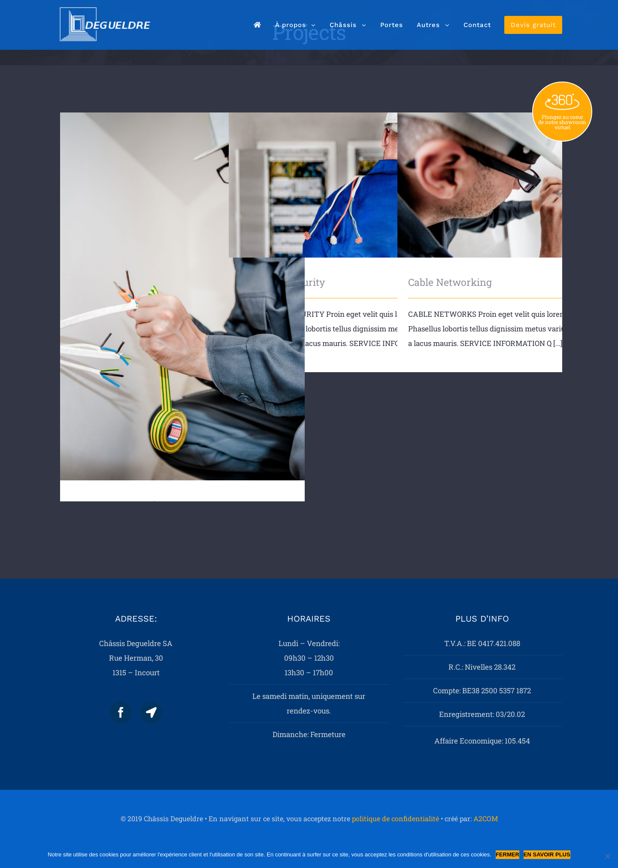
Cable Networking (450, 282)
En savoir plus (547, 854)
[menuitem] (257, 25)
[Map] (151, 712)
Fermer (507, 854)
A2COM (485, 818)
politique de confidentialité (395, 818)
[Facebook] (121, 712)
